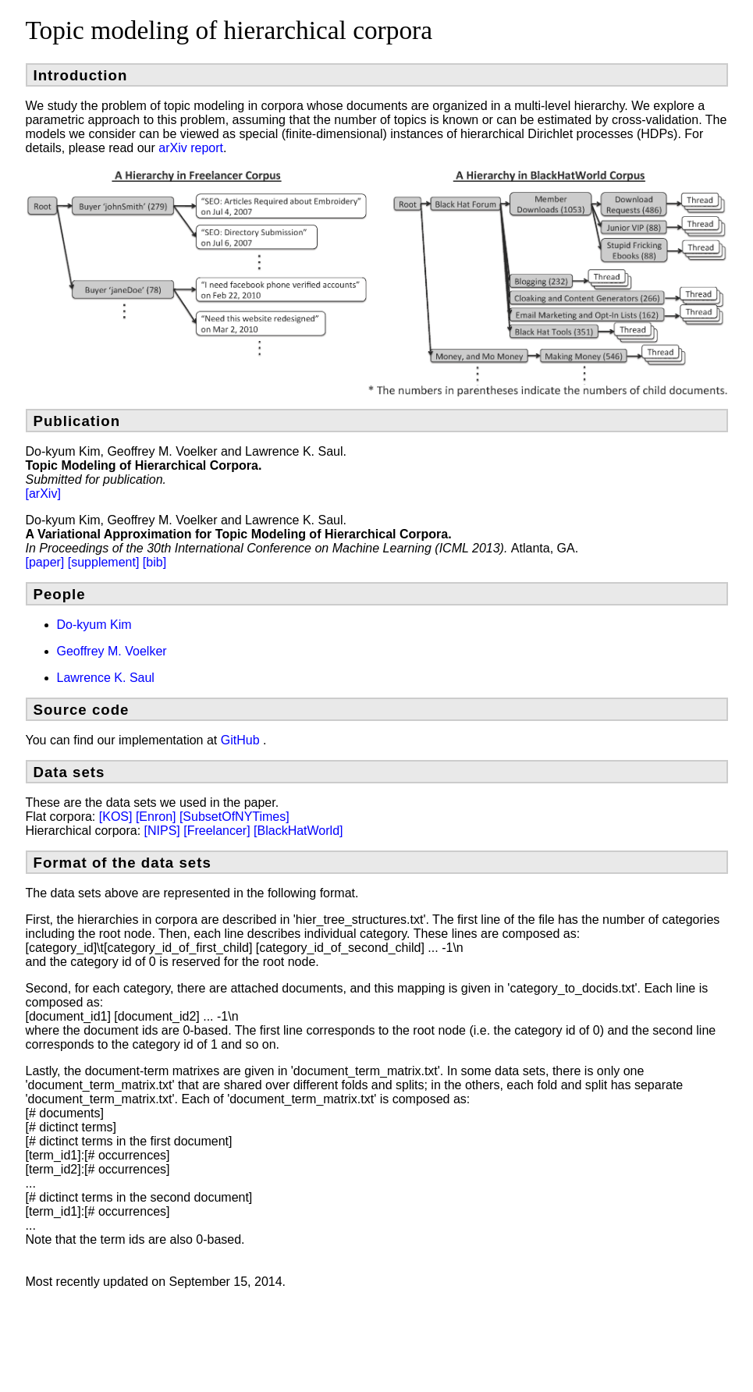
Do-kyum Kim (94, 624)
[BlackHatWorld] (298, 830)
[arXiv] (43, 493)
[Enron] (157, 816)
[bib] (154, 562)
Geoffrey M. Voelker (112, 651)
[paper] (47, 562)
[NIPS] (164, 830)
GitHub (242, 740)
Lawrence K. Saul (106, 677)
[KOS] (117, 816)
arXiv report (190, 147)
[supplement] (105, 562)
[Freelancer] (218, 830)
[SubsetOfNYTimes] (234, 816)
